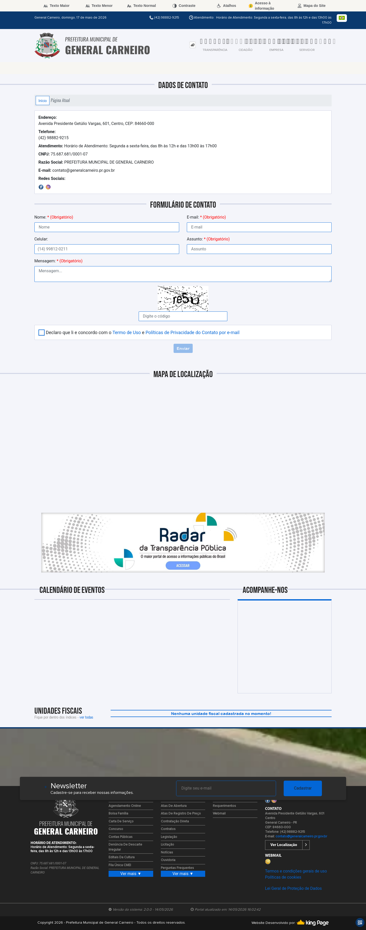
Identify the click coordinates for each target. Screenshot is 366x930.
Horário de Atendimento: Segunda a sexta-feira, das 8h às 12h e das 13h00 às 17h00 (127, 146)
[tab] (192, 45)
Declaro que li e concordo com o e (143, 332)
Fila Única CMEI (120, 865)
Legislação (169, 837)
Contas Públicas (121, 837)
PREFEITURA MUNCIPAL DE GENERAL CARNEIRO (96, 162)
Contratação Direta (175, 821)
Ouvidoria (168, 860)
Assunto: (208, 239)
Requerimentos (224, 806)
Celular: (41, 239)
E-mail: (206, 217)
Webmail (219, 813)
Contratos (168, 829)
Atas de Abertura (174, 806)
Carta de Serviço (121, 821)
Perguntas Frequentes (177, 868)
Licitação (167, 844)
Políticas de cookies (283, 877)
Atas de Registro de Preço (181, 813)
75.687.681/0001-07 (63, 154)
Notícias (167, 852)
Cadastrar (303, 788)
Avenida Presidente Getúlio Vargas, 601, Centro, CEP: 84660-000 (96, 120)
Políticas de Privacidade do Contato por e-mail (193, 332)
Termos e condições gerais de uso (296, 871)
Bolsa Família (118, 813)
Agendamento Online (125, 806)
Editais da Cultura (122, 857)
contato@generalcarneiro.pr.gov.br (76, 170)
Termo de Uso (126, 332)
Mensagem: (58, 261)
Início (42, 100)
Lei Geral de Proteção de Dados (293, 888)
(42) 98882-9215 (53, 134)
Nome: (53, 217)
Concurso (116, 829)
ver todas (86, 717)
